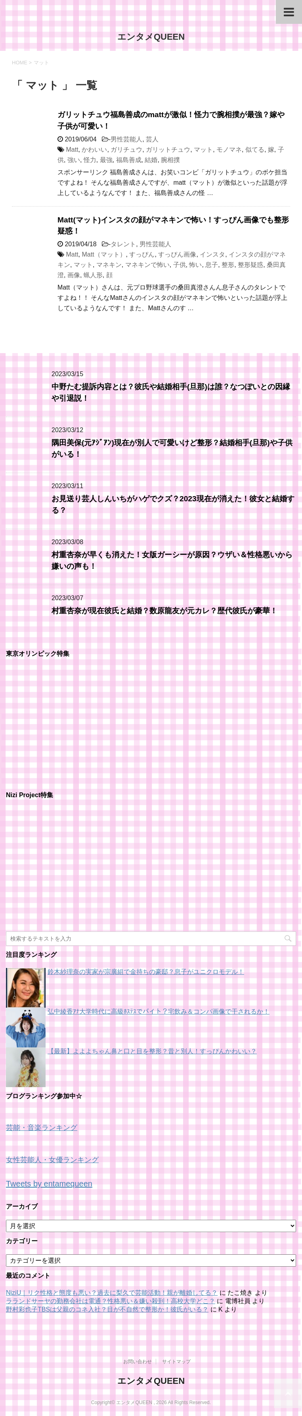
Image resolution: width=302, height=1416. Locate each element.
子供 (179, 264)
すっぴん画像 (177, 254)
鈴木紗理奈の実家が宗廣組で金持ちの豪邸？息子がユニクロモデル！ (146, 971)
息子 (211, 264)
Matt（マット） (104, 254)
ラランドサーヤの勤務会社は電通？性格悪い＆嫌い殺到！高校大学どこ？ (110, 1301)
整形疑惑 (250, 264)
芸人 (152, 139)
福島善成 (128, 159)
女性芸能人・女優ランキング (52, 1160)
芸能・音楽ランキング (41, 1128)
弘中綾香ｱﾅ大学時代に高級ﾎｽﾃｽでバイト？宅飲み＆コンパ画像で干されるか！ (159, 1011)
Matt (72, 149)
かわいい (94, 149)
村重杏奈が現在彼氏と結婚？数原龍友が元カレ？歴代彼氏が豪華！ (164, 611)
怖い (195, 264)
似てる (254, 149)
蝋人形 (93, 275)
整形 (228, 264)
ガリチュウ (126, 149)
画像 (73, 275)
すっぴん (142, 254)
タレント (123, 244)
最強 (106, 159)
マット (203, 149)
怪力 (90, 159)
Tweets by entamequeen (49, 1183)
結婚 (151, 159)
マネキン (109, 264)
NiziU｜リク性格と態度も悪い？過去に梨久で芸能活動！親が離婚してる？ (112, 1292)
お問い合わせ (137, 1361)
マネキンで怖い (147, 264)
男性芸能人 (126, 139)
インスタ (212, 254)
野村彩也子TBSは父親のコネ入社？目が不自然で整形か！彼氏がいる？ (107, 1309)
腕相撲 (170, 159)
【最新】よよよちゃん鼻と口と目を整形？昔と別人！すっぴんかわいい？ (152, 1051)
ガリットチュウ (168, 149)
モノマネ (229, 149)
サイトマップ (176, 1361)
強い (73, 159)
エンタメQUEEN (151, 37)
